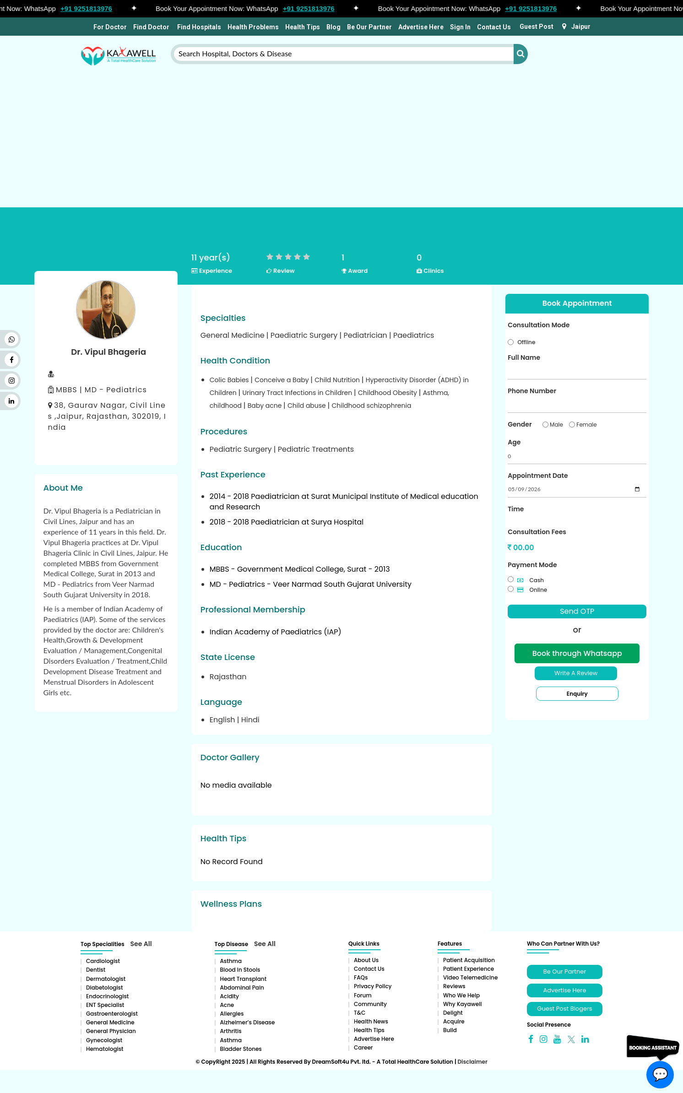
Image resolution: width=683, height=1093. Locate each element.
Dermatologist (105, 979)
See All (141, 943)
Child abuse (307, 405)
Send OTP (577, 611)
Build (450, 1030)
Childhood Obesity (388, 392)
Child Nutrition (338, 379)
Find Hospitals (198, 27)
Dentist (95, 970)
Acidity (229, 996)
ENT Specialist (105, 1005)
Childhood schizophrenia (371, 405)
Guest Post (536, 26)
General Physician (111, 1031)
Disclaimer (472, 1062)
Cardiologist (103, 961)
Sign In (460, 27)
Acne (227, 1005)
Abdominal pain (242, 987)
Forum (363, 995)
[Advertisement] (341, 120)
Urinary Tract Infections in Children (298, 392)
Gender (519, 424)
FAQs (361, 977)
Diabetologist (104, 987)
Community (370, 1004)
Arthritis (231, 1031)
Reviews (454, 986)
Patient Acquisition (469, 960)
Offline (526, 342)
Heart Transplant (243, 979)
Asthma (231, 961)
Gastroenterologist (112, 1013)
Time (516, 509)
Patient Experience (468, 969)
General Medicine (110, 1022)
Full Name (524, 357)
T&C (359, 1013)
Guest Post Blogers (564, 1008)
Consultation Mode (538, 325)
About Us (366, 960)
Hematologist (105, 1049)
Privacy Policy (373, 986)
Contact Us (494, 27)
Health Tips (302, 27)
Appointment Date (538, 475)
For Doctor (109, 27)
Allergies (232, 1013)
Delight (453, 1013)
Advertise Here (421, 27)
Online (532, 590)
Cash (530, 580)
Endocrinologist (107, 996)
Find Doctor (151, 27)
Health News (371, 1021)
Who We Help (461, 995)
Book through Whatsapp (577, 653)
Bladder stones (241, 1049)
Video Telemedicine (470, 977)
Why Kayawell (462, 1004)
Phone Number (532, 390)
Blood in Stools (240, 970)
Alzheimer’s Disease (247, 1022)
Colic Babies (230, 379)
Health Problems (253, 27)
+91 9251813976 (90, 8)
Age (514, 442)
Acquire (454, 1021)
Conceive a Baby (282, 379)
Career (363, 1047)
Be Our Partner (369, 27)
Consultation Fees (537, 531)
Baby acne (265, 405)
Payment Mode (532, 564)
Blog (333, 27)
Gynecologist (104, 1040)
